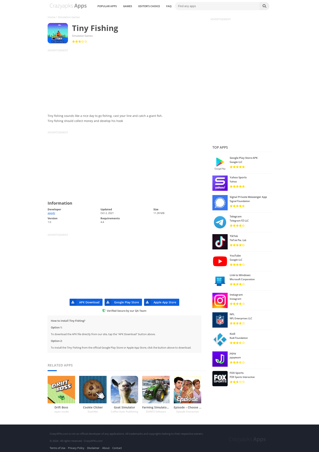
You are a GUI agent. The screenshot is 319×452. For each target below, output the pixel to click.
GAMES (161, 6)
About (106, 447)
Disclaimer (93, 447)
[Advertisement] (127, 80)
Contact (117, 447)
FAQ (202, 6)
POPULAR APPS (140, 6)
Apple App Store (160, 302)
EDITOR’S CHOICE (182, 6)
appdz (51, 213)
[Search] (264, 6)
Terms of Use (57, 447)
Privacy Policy (76, 447)
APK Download (84, 302)
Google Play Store (122, 302)
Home (51, 17)
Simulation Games (69, 17)
